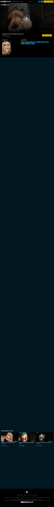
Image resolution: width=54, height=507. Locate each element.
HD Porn (33, 43)
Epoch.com (8, 500)
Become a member (49, 1)
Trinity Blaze (38, 443)
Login (42, 1)
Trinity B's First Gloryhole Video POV (44, 442)
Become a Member (47, 35)
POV (34, 42)
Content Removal (48, 500)
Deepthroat (27, 42)
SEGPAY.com (34, 500)
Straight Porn (28, 43)
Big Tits (22, 42)
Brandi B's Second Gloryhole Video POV (27, 442)
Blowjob (31, 42)
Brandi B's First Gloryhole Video (8, 442)
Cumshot (46, 42)
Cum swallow (38, 42)
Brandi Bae (2, 443)
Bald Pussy (23, 43)
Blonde (43, 42)
